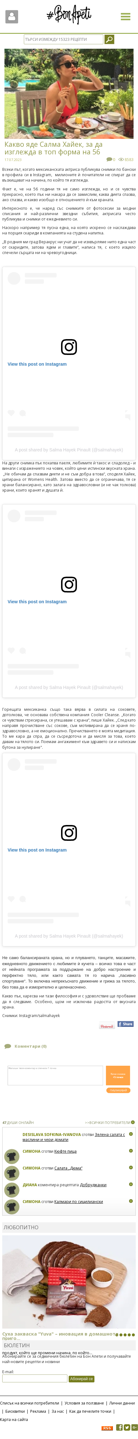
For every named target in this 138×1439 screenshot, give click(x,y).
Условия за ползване (84, 1403)
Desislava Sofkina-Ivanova (52, 1134)
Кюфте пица (65, 1151)
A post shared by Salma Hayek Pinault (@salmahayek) (69, 449)
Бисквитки (15, 1411)
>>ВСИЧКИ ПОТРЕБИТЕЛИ (107, 1122)
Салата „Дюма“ (68, 1168)
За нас (58, 1411)
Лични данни (122, 1403)
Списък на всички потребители (29, 1403)
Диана (30, 1185)
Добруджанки (93, 1185)
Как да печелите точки (90, 1411)
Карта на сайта (14, 1419)
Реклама (38, 1411)
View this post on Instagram (37, 364)
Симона (31, 1151)
